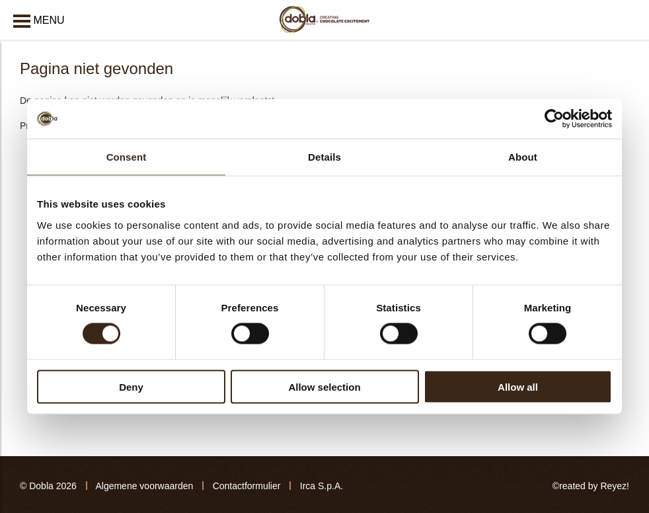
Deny (131, 386)
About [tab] (522, 157)
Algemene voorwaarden (144, 486)
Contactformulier (247, 486)
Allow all (518, 386)
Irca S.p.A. (321, 486)
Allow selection (324, 386)
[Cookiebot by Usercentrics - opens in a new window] (554, 119)
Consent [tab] (126, 157)
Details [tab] (324, 157)
